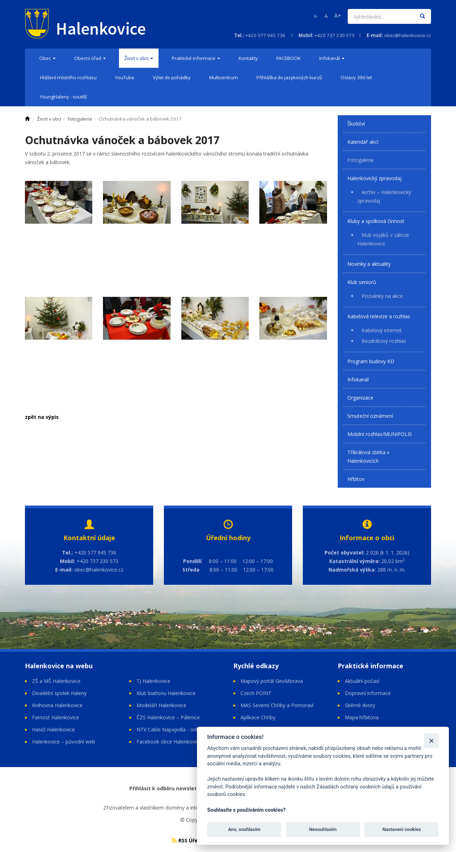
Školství (356, 123)
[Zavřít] (431, 740)
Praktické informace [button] (196, 58)
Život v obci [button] (138, 58)
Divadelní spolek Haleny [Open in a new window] (59, 693)
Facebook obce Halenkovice (168, 741)
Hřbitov (355, 479)
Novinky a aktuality (369, 263)
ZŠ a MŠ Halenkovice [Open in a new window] (56, 681)
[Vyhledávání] (381, 16)
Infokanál (358, 379)
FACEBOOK (288, 58)
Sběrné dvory (360, 705)
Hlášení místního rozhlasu (68, 77)
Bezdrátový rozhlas (384, 341)
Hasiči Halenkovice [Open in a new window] (53, 729)
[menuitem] (47, 58)
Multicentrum (223, 77)
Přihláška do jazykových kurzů (289, 77)
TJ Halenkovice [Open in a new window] (153, 681)
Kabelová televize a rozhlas (378, 316)
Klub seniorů (361, 282)
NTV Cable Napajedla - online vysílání (179, 729)
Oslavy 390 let (356, 77)
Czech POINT (255, 693)
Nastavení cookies (401, 829)
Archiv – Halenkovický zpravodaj (384, 196)
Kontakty (248, 58)
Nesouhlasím (323, 829)
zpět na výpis (42, 417)
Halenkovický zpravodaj (374, 178)
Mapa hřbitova (362, 717)
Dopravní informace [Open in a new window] (368, 693)
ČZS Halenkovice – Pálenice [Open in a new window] (168, 717)
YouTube (124, 77)
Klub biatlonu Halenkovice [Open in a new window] (166, 693)
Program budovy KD (370, 361)
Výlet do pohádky (172, 77)
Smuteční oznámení (370, 415)
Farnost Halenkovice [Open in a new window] (55, 717)
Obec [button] (47, 58)
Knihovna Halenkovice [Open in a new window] (57, 705)
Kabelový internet (382, 330)
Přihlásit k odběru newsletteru (168, 788)
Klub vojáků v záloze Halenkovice (383, 239)
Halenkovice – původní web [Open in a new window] (63, 741)
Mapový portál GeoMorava (271, 681)
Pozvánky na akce (382, 296)
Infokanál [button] (331, 58)
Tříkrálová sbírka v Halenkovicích (368, 456)
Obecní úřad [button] (90, 58)
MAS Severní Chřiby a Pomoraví (277, 705)
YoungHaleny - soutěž (63, 96)
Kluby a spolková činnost (375, 221)
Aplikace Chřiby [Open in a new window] (257, 717)
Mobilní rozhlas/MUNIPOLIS (379, 434)
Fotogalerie (360, 160)
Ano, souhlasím (244, 829)
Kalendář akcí (362, 141)
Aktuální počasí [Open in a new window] (362, 681)
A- (316, 16)
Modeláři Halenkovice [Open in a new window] (161, 705)
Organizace (360, 397)
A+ (337, 16)
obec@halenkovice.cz (407, 35)
